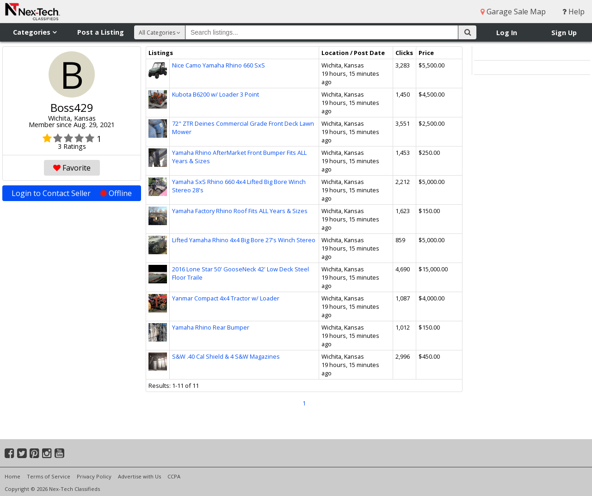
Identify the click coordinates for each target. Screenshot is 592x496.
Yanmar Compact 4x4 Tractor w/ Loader (225, 298)
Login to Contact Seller (72, 193)
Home (12, 476)
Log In (506, 32)
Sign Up (564, 32)
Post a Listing (100, 32)
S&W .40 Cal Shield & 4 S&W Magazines (226, 356)
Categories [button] (34, 32)
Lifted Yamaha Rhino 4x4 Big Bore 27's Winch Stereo (243, 240)
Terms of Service (48, 476)
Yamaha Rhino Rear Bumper (210, 327)
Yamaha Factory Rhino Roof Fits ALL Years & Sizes (240, 211)
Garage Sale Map (513, 11)
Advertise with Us (139, 476)
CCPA (173, 476)
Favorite (72, 168)
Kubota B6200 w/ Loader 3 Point (215, 94)
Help (573, 11)
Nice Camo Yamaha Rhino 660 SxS (218, 65)
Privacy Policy (94, 476)
